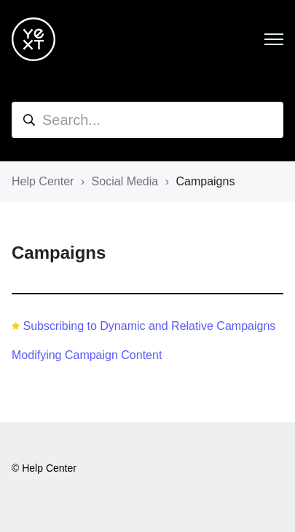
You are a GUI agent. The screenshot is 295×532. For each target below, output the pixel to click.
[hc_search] (147, 120)
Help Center (43, 181)
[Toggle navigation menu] (274, 39)
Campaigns (205, 181)
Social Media (125, 181)
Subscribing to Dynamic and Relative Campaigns (149, 326)
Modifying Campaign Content (87, 355)
